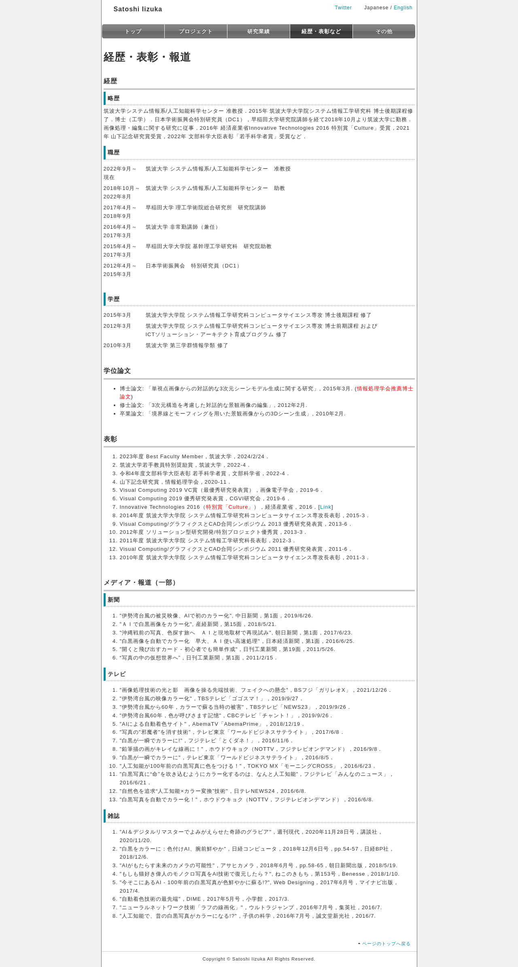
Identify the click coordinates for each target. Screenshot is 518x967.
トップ (133, 31)
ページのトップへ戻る (386, 943)
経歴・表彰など (321, 31)
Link (325, 507)
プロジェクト (196, 31)
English (403, 8)
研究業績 (258, 31)
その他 (384, 31)
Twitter (343, 8)
